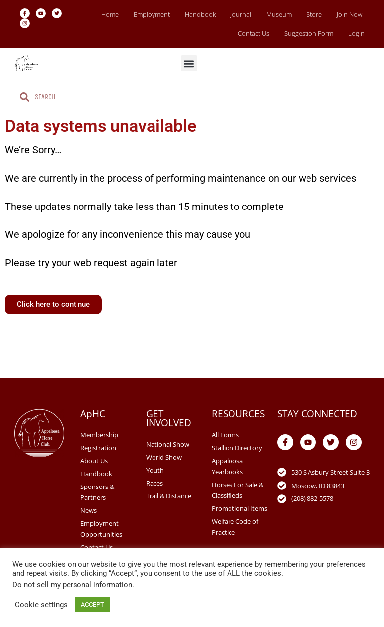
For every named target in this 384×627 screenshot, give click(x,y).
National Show (167, 444)
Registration (98, 447)
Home (110, 14)
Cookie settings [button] (41, 604)
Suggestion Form (308, 33)
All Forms (225, 434)
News (88, 510)
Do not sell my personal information (72, 584)
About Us (94, 460)
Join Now (349, 14)
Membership (99, 434)
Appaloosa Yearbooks (227, 466)
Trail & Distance (168, 495)
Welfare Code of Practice (235, 527)
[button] (189, 63)
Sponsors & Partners (97, 492)
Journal (240, 14)
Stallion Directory (237, 447)
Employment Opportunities (101, 529)
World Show (164, 457)
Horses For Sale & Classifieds (237, 490)
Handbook (200, 14)
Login (356, 33)
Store (314, 14)
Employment (152, 14)
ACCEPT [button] (92, 604)
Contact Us (253, 33)
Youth (155, 470)
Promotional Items (239, 508)
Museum (279, 14)
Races (154, 483)
